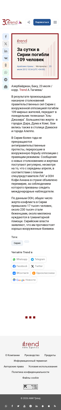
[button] (6, 37)
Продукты (50, 355)
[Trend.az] (12, 22)
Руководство (32, 355)
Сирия (17, 243)
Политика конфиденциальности (30, 372)
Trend (23, 90)
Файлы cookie (30, 377)
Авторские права (14, 366)
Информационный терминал (30, 360)
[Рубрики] (55, 22)
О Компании (12, 355)
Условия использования (42, 366)
